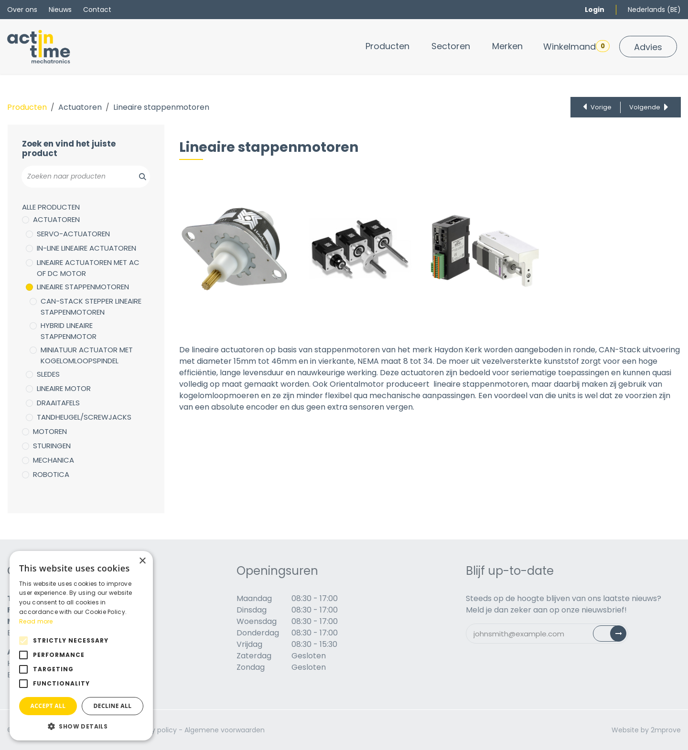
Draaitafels (58, 403)
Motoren (50, 431)
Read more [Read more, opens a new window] (36, 621)
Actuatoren (80, 107)
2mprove (666, 730)
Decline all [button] (113, 706)
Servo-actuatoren (73, 234)
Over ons (22, 9)
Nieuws (60, 9)
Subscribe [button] (615, 636)
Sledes (48, 374)
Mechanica (53, 460)
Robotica (51, 474)
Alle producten (51, 207)
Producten (27, 107)
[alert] (81, 645)
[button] (81, 726)
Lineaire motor (64, 388)
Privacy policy (154, 730)
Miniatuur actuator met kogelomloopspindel (87, 355)
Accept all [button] (48, 706)
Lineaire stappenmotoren (83, 287)
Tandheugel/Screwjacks (84, 417)
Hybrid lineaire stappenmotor (69, 330)
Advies (648, 47)
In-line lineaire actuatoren (86, 248)
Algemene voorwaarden (224, 730)
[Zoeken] (137, 177)
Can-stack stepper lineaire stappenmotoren (91, 306)
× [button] (142, 561)
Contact (97, 9)
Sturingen (52, 446)
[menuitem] (387, 46)
